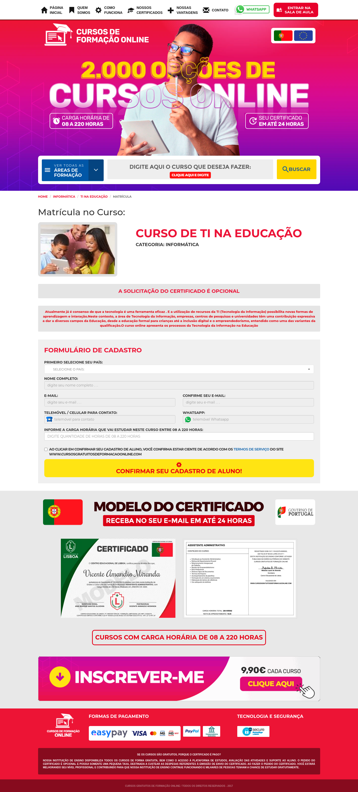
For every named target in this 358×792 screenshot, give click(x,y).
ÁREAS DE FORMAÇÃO (69, 170)
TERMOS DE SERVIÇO (251, 449)
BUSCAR (296, 169)
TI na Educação (94, 196)
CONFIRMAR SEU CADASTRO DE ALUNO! (179, 468)
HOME (43, 196)
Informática (64, 196)
